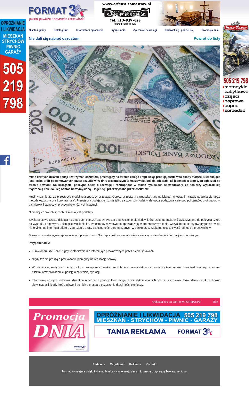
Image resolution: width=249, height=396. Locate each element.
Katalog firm (61, 30)
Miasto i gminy (37, 30)
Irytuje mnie (118, 30)
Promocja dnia (210, 30)
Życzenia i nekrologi (145, 30)
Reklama (135, 364)
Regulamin (117, 364)
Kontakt (151, 364)
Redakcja (99, 364)
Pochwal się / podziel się (179, 30)
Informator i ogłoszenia (89, 30)
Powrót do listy (207, 38)
